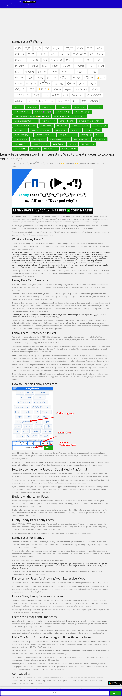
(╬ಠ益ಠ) (71, 83)
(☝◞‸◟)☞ (101, 77)
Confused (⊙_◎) (88, 144)
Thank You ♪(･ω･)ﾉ (83, 112)
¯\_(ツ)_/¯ (80, 72)
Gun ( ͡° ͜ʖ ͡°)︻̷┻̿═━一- (68, 135)
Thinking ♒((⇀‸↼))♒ (43, 112)
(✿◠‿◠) (65, 54)
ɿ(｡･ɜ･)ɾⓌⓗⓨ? (94, 95)
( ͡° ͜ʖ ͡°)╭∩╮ (20, 60)
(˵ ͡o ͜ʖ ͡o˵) (42, 54)
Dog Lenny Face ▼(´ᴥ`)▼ (59, 139)
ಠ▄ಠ (30, 77)
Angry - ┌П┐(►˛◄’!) (69, 148)
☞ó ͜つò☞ (57, 48)
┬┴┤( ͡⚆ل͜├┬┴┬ (22, 95)
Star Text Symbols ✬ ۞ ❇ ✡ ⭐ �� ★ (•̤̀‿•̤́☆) (32, 116)
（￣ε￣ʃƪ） (34, 60)
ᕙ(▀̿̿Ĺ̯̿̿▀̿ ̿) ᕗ (45, 83)
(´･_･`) (93, 83)
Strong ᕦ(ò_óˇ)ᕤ (66, 121)
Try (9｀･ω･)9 (79, 107)
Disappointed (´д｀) (81, 139)
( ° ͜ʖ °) (38, 48)
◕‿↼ (75, 101)
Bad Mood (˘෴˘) (50, 148)
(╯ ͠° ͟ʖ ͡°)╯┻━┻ (21, 66)
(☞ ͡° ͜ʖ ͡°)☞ (51, 77)
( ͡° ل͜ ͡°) (28, 48)
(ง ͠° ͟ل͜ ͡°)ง (80, 66)
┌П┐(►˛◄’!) (81, 89)
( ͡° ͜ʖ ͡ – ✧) (19, 54)
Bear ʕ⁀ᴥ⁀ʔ (35, 148)
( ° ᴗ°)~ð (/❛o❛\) (79, 54)
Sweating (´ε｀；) (48, 121)
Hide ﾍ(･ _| (75, 130)
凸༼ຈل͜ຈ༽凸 (77, 95)
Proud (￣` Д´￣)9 (99, 126)
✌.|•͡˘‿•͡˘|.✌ (44, 89)
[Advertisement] (61, 24)
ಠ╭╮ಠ (45, 95)
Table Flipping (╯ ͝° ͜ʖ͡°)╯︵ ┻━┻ (25, 121)
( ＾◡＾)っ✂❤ (96, 54)
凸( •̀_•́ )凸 (20, 89)
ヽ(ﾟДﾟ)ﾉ (95, 89)
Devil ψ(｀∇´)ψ (100, 139)
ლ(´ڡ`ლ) (58, 83)
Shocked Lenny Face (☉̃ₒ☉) (25, 126)
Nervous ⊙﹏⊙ (20, 130)
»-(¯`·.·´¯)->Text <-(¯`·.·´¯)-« (41, 101)
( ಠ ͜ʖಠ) (55, 66)
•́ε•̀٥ (45, 60)
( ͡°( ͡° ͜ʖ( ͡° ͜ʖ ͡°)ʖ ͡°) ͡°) (90, 101)
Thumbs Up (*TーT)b (22, 112)
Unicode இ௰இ (63, 107)
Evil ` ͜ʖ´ (99, 135)
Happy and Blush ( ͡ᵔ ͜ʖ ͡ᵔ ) (45, 135)
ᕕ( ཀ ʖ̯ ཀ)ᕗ (31, 83)
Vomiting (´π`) (47, 107)
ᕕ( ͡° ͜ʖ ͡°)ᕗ (88, 77)
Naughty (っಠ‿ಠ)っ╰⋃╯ (41, 130)
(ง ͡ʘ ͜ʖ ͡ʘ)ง (67, 66)
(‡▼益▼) (29, 72)
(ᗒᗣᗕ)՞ (55, 95)
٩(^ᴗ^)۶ (76, 77)
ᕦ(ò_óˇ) (39, 77)
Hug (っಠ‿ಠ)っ (61, 130)
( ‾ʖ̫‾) (47, 48)
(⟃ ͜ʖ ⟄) (53, 54)
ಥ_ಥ (65, 95)
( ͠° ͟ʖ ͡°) (89, 48)
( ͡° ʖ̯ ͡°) (101, 66)
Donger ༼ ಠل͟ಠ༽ (38, 139)
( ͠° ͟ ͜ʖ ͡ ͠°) (31, 54)
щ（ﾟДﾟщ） (19, 101)
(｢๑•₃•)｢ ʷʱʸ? (63, 101)
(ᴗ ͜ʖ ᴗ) (100, 48)
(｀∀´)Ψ (53, 72)
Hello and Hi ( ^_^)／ (22, 135)
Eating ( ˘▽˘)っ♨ (21, 139)
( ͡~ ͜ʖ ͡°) (78, 60)
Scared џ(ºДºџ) (46, 126)
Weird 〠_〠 (32, 107)
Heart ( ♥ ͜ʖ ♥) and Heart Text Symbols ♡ (69, 116)
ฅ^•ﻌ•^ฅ (57, 89)
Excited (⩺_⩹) (86, 135)
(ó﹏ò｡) (82, 83)
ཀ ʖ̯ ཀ (36, 95)
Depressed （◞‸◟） (21, 144)
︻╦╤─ (68, 89)
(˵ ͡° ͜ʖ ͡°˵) (69, 48)
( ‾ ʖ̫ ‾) (31, 89)
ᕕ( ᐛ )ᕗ (18, 83)
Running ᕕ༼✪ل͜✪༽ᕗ (80, 126)
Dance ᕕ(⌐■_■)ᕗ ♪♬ (40, 144)
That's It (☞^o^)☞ (63, 112)
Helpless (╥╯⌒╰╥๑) (92, 130)
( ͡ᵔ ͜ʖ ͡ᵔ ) (98, 60)
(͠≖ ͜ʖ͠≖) (91, 66)
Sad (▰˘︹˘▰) (62, 126)
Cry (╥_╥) (72, 144)
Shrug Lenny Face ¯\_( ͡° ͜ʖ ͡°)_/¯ (90, 121)
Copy (115, 693)
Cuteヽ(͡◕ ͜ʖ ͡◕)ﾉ (58, 144)
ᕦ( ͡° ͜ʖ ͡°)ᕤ (64, 77)
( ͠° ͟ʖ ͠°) (80, 48)
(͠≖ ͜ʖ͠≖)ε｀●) (56, 60)
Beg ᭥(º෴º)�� (20, 148)
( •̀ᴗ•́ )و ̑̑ (93, 72)
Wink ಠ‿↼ (18, 107)
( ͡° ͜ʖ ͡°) (18, 48)
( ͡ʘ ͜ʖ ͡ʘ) (34, 66)
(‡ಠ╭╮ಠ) (42, 72)
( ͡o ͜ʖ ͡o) (45, 66)
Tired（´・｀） (95, 107)
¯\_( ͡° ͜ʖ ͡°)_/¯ (66, 72)
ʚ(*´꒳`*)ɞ (19, 77)
